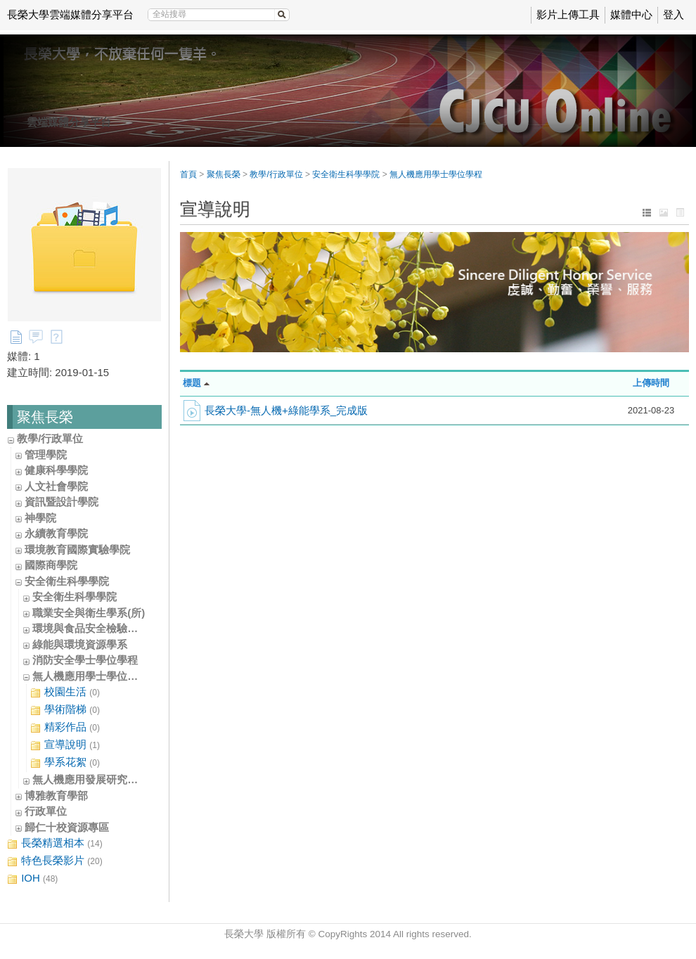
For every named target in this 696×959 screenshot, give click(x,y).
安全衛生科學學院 (67, 581)
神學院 (40, 518)
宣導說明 (65, 745)
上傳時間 (651, 383)
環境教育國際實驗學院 (77, 549)
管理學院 (46, 455)
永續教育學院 (56, 533)
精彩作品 (65, 727)
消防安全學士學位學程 (85, 660)
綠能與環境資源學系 (79, 644)
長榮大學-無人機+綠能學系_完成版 (286, 410)
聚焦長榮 (223, 174)
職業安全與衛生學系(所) (88, 613)
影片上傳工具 (568, 14)
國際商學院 (51, 565)
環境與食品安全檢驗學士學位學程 (111, 628)
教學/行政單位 (50, 438)
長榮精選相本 (55, 843)
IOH (32, 878)
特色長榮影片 (55, 861)
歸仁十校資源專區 (67, 827)
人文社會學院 (56, 486)
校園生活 (65, 692)
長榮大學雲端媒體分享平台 (70, 14)
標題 (192, 383)
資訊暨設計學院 (61, 502)
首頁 (188, 174)
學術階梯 (65, 709)
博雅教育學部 (56, 796)
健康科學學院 (56, 470)
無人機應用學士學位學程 (90, 676)
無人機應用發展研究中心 (90, 779)
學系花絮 (65, 762)
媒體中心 (631, 14)
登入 (673, 14)
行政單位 (46, 811)
